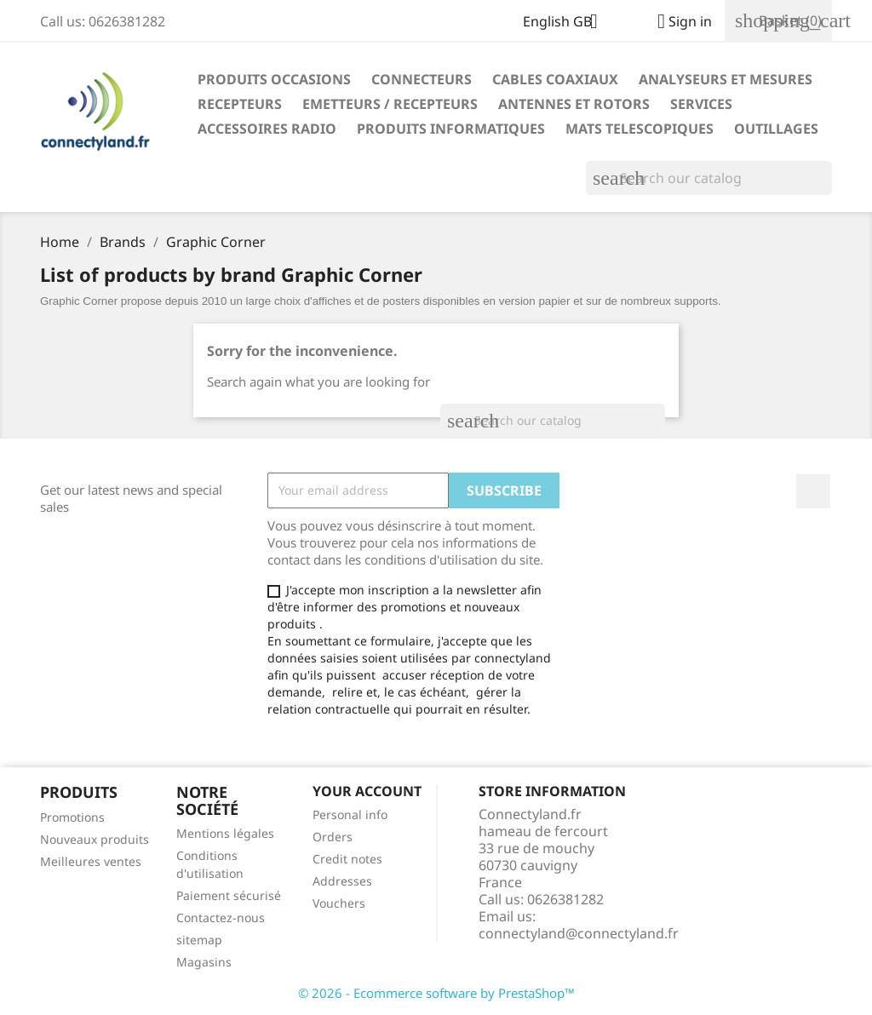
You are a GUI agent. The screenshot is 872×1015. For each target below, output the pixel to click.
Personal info (350, 814)
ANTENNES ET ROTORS (574, 104)
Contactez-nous (220, 917)
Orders (333, 837)
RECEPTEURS (240, 104)
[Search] (709, 178)
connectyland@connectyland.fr (579, 933)
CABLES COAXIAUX (555, 79)
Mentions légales (225, 833)
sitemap (199, 940)
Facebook (813, 491)
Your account (367, 791)
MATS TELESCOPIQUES (639, 128)
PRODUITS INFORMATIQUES (451, 128)
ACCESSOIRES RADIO (267, 128)
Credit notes (347, 859)
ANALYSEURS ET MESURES (725, 79)
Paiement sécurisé (228, 895)
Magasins (204, 962)
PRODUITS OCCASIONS (274, 79)
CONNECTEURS (421, 79)
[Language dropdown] (567, 23)
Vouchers (339, 903)
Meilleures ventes (90, 861)
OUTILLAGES (776, 128)
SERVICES (701, 104)
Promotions (72, 817)
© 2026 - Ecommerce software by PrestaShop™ (436, 992)
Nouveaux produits (94, 839)
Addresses (342, 881)
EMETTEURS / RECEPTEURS (390, 104)
